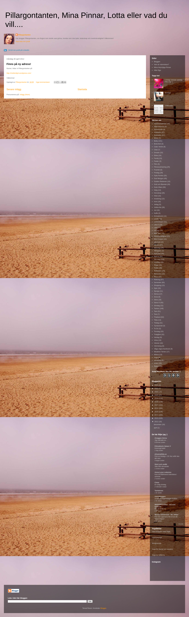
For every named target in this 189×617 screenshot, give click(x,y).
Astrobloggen (160, 496)
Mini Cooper (158, 239)
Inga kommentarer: (43, 82)
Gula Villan (158, 187)
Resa (156, 277)
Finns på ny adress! (19, 64)
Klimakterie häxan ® (163, 446)
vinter (156, 363)
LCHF (156, 219)
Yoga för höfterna (158, 555)
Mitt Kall (157, 242)
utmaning (157, 360)
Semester (157, 282)
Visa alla (180, 524)
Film (155, 164)
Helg (155, 190)
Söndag (157, 306)
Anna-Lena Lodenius (163, 472)
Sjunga (156, 291)
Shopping (157, 285)
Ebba (156, 155)
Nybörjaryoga (157, 537)
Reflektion (157, 271)
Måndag (157, 248)
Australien (157, 135)
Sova (156, 297)
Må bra (156, 245)
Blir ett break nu (160, 509)
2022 (156, 388)
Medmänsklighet (160, 236)
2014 (156, 415)
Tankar (156, 308)
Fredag (156, 173)
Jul (155, 210)
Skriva (156, 294)
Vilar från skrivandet (162, 466)
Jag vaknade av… (161, 440)
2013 (156, 418)
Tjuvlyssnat (158, 326)
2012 (156, 422)
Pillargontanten (24, 35)
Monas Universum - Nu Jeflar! (167, 515)
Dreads (156, 153)
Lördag (156, 230)
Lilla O (156, 225)
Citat (155, 150)
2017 (156, 405)
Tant (155, 311)
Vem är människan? (161, 64)
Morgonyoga (156, 543)
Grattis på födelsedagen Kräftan (166, 499)
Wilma (156, 355)
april (156, 428)
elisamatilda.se (161, 454)
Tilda (156, 320)
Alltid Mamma (159, 127)
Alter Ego (157, 70)
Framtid (157, 170)
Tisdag (156, 323)
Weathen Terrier (160, 352)
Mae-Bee (157, 233)
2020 (156, 395)
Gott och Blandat (160, 184)
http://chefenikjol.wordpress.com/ (19, 73)
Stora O (157, 303)
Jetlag (156, 204)
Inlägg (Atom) (25, 95)
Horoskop (157, 193)
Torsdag (157, 331)
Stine (156, 300)
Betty (156, 141)
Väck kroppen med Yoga (161, 531)
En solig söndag (160, 485)
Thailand (157, 317)
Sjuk (155, 288)
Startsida (82, 89)
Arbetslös (157, 132)
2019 (156, 398)
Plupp (156, 265)
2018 (156, 402)
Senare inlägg (14, 89)
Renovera (157, 274)
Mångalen (157, 251)
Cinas (157, 482)
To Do (156, 329)
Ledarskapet (158, 222)
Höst (155, 196)
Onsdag (157, 262)
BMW (156, 138)
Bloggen (157, 62)
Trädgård (157, 334)
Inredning (157, 199)
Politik (156, 268)
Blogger (103, 608)
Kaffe (156, 213)
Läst (155, 228)
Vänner (156, 343)
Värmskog (158, 346)
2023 (156, 385)
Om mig (157, 259)
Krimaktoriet (158, 216)
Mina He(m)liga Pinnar (162, 67)
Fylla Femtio (158, 176)
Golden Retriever (160, 181)
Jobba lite (157, 207)
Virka (156, 340)
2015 (156, 412)
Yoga (156, 357)
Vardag (156, 337)
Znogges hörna (161, 438)
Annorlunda (158, 129)
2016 (156, 408)
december (158, 424)
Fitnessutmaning (160, 167)
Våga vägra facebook (162, 349)
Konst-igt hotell (160, 448)
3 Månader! (169, 106)
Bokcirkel (157, 144)
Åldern (156, 366)
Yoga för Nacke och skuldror (162, 549)
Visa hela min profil (23, 41)
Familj (156, 158)
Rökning (157, 280)
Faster (156, 161)
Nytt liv (156, 256)
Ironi (155, 202)
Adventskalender (160, 124)
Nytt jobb (157, 254)
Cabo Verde (158, 147)
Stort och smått (161, 464)
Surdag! (168, 93)
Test (155, 314)
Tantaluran (159, 491)
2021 (156, 392)
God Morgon (158, 178)
